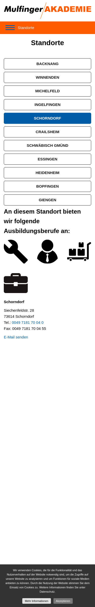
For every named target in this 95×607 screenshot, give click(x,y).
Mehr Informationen (36, 600)
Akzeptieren (63, 600)
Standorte (26, 27)
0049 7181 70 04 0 (28, 322)
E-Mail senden (16, 337)
